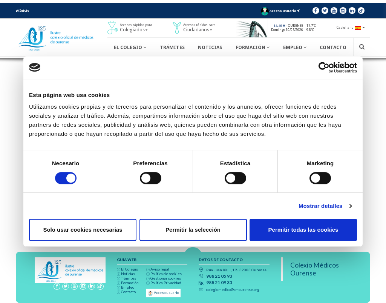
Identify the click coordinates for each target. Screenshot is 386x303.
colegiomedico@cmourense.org (232, 289)
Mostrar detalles (321, 206)
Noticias (210, 47)
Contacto (333, 47)
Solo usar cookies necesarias (82, 229)
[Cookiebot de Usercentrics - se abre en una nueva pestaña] (324, 67)
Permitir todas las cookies (303, 229)
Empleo (294, 47)
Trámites (172, 47)
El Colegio (130, 47)
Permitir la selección (193, 229)
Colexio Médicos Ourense (314, 269)
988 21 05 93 (219, 276)
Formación (253, 47)
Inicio (22, 10)
